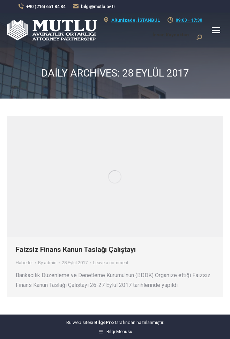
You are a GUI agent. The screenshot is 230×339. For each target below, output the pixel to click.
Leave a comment (110, 262)
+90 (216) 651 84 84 (45, 6)
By (47, 262)
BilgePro (104, 322)
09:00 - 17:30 (189, 20)
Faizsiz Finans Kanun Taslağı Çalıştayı (76, 249)
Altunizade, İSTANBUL (135, 20)
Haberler (24, 262)
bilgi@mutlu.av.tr (98, 6)
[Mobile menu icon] (216, 30)
